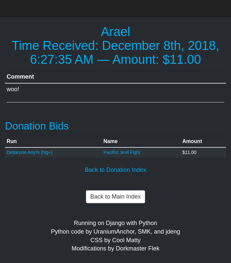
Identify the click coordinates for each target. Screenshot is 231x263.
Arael (115, 32)
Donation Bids (37, 126)
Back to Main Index (115, 196)
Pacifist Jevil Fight (121, 152)
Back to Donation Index (115, 170)
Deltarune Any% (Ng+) (30, 152)
